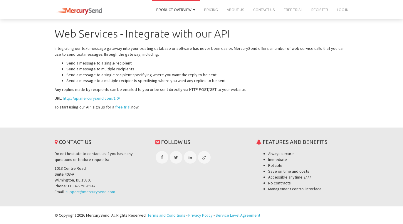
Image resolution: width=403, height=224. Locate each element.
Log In (342, 9)
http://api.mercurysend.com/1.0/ (91, 98)
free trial (122, 107)
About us (235, 9)
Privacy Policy (200, 215)
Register (319, 9)
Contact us (264, 9)
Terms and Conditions (166, 215)
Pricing (211, 9)
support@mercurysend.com (90, 191)
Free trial (293, 9)
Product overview (175, 9)
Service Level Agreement (238, 215)
